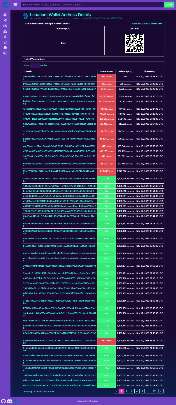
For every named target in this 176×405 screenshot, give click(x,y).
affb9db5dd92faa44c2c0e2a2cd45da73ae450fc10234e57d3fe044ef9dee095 (59, 196)
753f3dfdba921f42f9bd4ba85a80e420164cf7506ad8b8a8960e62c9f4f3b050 (59, 288)
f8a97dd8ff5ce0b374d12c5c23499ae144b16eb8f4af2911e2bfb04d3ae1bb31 (59, 320)
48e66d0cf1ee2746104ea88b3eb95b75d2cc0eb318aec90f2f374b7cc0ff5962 (59, 146)
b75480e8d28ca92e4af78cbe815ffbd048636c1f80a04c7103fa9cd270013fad (59, 308)
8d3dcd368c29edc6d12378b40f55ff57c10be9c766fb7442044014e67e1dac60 (59, 380)
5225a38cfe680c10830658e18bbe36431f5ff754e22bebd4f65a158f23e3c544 (59, 283)
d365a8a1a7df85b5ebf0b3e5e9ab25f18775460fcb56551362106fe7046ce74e (59, 278)
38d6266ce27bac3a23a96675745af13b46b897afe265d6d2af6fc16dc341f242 (59, 375)
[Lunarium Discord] (10, 401)
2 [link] (126, 391)
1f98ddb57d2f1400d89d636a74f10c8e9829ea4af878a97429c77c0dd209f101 (59, 211)
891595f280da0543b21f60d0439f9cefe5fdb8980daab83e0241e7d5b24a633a (59, 253)
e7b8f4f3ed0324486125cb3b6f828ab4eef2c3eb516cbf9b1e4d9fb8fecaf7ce (58, 114)
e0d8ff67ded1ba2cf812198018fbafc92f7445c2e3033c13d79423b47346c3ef (58, 119)
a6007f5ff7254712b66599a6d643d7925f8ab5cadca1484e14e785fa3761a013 (59, 206)
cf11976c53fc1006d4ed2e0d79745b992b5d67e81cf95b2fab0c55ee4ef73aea (59, 385)
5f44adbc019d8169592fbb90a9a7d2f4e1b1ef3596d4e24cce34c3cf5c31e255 (59, 273)
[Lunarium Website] (15, 401)
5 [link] (142, 391)
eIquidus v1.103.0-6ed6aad (87, 401)
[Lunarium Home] (6, 5)
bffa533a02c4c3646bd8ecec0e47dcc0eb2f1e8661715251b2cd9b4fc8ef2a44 (59, 84)
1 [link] (121, 391)
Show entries (35, 65)
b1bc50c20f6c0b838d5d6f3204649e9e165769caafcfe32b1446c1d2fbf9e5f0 (58, 191)
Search (169, 4)
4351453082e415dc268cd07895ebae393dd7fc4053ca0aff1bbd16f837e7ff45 (59, 96)
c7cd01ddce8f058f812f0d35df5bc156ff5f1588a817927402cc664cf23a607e (58, 201)
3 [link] (131, 391)
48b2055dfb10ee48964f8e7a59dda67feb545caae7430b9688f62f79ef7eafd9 (59, 355)
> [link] (161, 391)
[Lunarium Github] (3, 401)
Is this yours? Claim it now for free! (147, 23)
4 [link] (137, 391)
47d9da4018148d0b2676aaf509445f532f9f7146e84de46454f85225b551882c (59, 151)
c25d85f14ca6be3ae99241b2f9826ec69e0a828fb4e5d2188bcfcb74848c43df (59, 109)
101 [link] (154, 391)
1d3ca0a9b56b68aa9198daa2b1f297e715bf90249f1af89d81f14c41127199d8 (59, 186)
